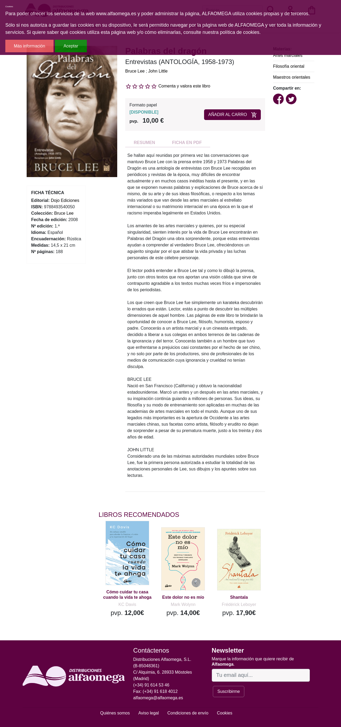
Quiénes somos (115, 713)
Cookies (224, 713)
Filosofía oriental (288, 66)
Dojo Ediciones (65, 200)
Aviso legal (148, 713)
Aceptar (70, 46)
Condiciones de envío (187, 713)
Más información (29, 46)
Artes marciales (287, 55)
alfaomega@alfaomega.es (158, 698)
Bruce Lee (135, 71)
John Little (158, 71)
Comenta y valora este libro (184, 86)
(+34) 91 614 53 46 (151, 685)
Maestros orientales (291, 77)
